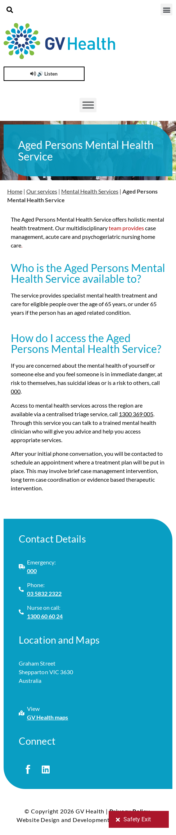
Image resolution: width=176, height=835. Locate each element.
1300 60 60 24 (45, 616)
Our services (41, 191)
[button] (9, 9)
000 (16, 391)
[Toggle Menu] (88, 105)
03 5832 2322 (44, 593)
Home (14, 191)
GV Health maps (47, 717)
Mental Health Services (89, 191)
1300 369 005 (136, 413)
